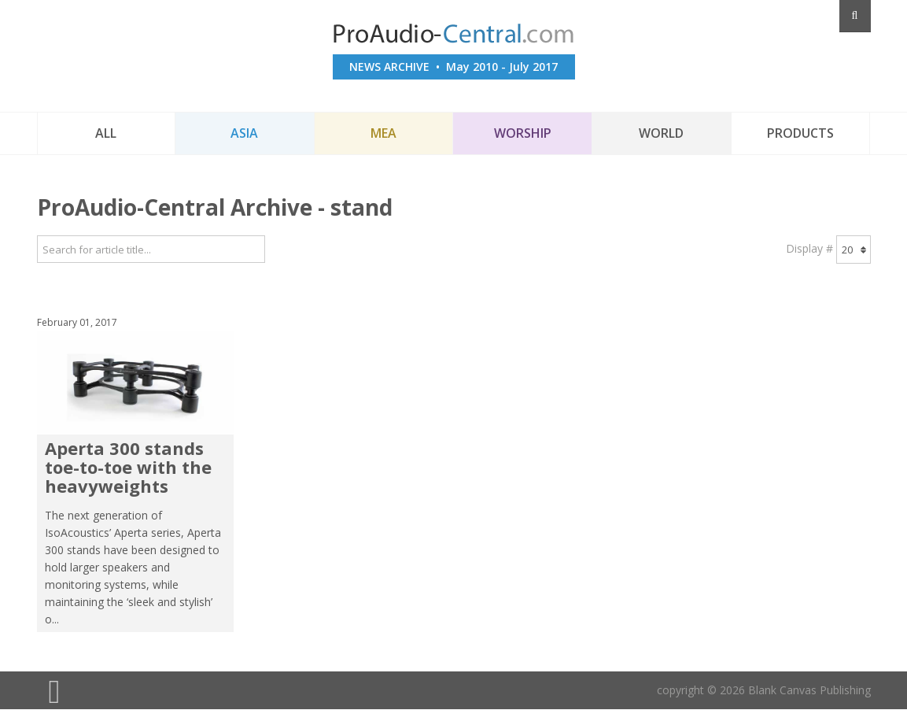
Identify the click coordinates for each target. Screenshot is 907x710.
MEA (383, 133)
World (661, 133)
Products (800, 133)
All (105, 133)
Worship (522, 133)
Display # (809, 248)
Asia (244, 133)
